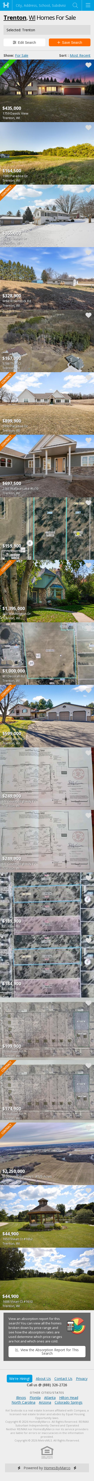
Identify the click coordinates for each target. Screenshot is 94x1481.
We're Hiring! (19, 1378)
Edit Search (24, 43)
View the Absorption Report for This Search (46, 1351)
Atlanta (50, 1397)
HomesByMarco (57, 1467)
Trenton (15, 17)
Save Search (69, 43)
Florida (35, 1397)
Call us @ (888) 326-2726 (47, 1384)
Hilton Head (68, 1397)
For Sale (21, 55)
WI (32, 17)
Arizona (45, 1402)
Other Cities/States (47, 1392)
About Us (43, 1378)
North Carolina (23, 1402)
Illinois (21, 1397)
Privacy (81, 1378)
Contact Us (63, 1378)
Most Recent (80, 55)
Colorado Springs (68, 1402)
